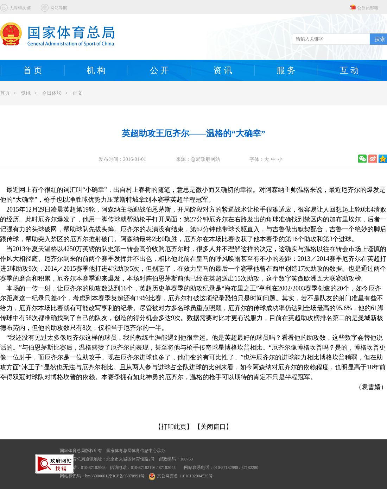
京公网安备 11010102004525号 (181, 476)
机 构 (96, 70)
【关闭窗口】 (213, 426)
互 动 (349, 70)
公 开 (159, 70)
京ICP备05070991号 (126, 476)
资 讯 (222, 70)
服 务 (286, 70)
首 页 (32, 70)
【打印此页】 (174, 426)
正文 (77, 93)
